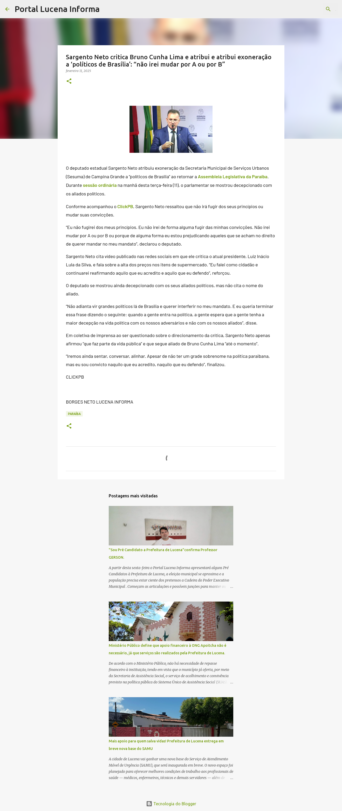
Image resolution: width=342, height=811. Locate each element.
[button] (69, 81)
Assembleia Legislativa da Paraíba (233, 176)
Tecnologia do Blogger (171, 803)
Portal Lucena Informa (57, 9)
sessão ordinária (100, 185)
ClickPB (125, 206)
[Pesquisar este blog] (310, 9)
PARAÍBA (74, 414)
